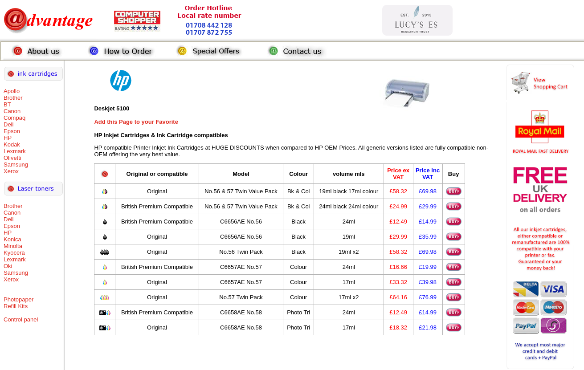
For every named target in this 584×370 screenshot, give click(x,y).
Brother (13, 97)
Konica (12, 239)
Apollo (12, 91)
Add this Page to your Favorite (136, 121)
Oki (8, 266)
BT (7, 104)
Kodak (12, 144)
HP (8, 137)
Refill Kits (16, 306)
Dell (8, 124)
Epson (12, 131)
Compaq (14, 117)
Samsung (16, 164)
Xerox (11, 171)
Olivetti (12, 158)
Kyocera (14, 252)
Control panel (21, 319)
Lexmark (15, 151)
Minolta (13, 246)
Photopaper (18, 299)
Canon (12, 111)
